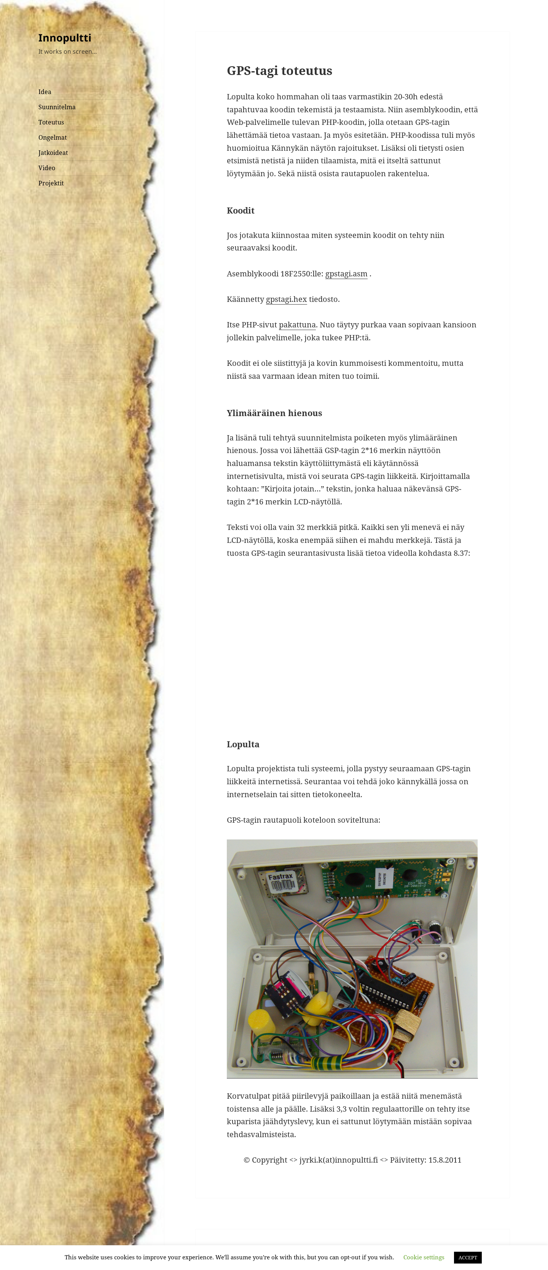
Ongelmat (52, 137)
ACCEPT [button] (468, 1257)
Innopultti (64, 37)
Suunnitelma (57, 107)
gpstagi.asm (346, 273)
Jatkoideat (53, 152)
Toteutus (51, 122)
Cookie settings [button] (423, 1257)
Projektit (51, 183)
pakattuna (297, 324)
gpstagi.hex (286, 299)
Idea (44, 92)
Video (46, 168)
